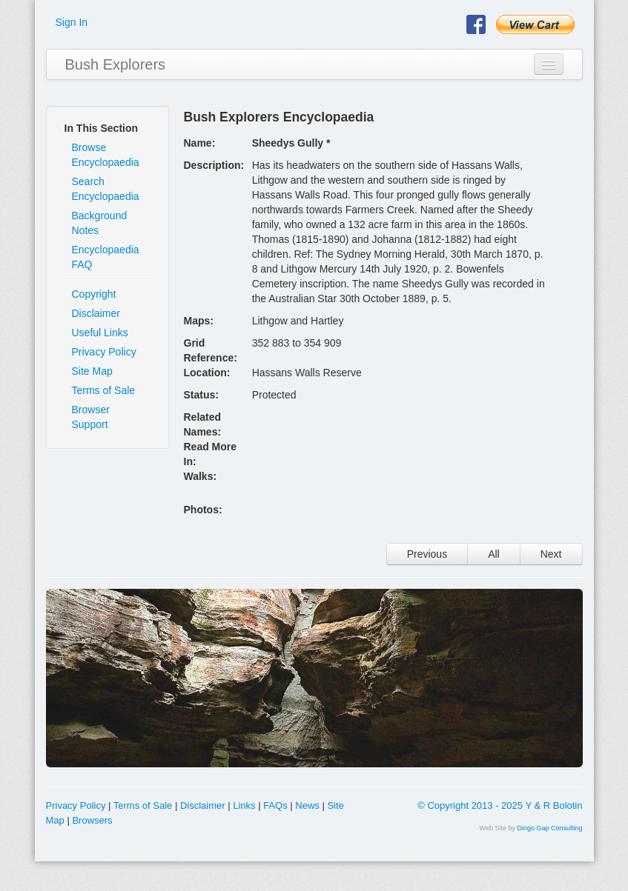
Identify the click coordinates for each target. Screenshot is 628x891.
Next (551, 554)
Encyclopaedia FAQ (105, 257)
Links (244, 805)
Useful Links (100, 332)
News (307, 805)
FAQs (275, 805)
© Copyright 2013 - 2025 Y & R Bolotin (499, 805)
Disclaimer (96, 313)
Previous (427, 554)
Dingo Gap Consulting (549, 828)
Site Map (92, 371)
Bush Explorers (115, 64)
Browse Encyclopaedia (105, 154)
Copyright (94, 294)
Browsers (92, 820)
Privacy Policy (104, 352)
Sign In (72, 22)
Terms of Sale (104, 390)
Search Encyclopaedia (105, 189)
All (494, 554)
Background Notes (100, 223)
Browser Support (91, 417)
